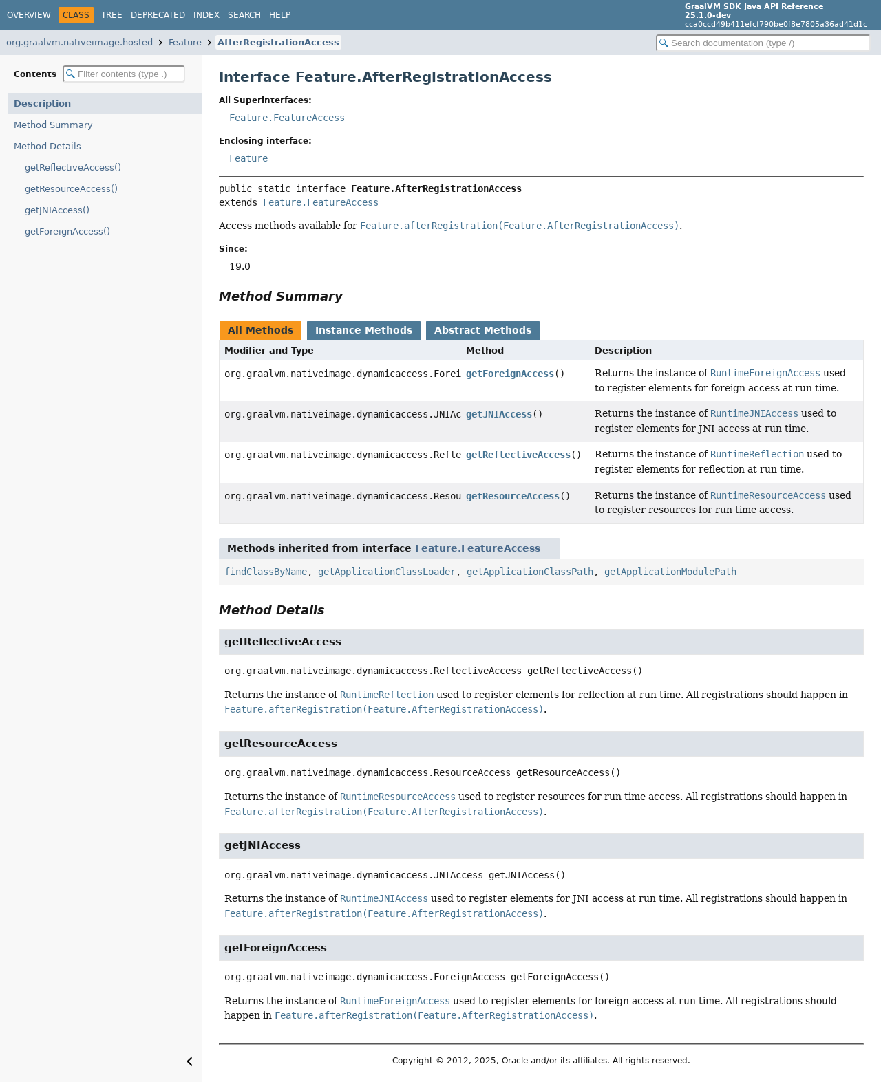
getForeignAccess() (67, 231)
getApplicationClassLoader (387, 571)
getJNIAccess (499, 414)
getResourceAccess (513, 495)
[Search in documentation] (763, 43)
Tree (112, 15)
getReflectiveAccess (518, 454)
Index (206, 15)
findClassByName (265, 571)
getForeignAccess (510, 373)
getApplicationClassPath (530, 571)
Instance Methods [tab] (363, 330)
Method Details (47, 146)
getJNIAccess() (57, 210)
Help (279, 15)
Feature (185, 42)
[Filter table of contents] (124, 74)
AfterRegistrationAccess (278, 42)
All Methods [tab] (260, 330)
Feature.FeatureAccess (287, 117)
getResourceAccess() (71, 189)
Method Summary (53, 125)
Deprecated (158, 15)
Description (42, 103)
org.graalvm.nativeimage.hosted (79, 42)
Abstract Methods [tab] (482, 330)
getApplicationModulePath (670, 571)
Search (244, 15)
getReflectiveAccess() (73, 167)
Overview (29, 15)
